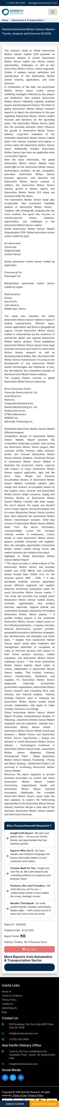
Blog (4, 1012)
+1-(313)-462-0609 (15, 3)
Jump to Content (15, 1103)
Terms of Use (20, 1095)
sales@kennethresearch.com (42, 3)
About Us (6, 991)
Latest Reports (9, 1008)
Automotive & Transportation (27, 20)
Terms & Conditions (12, 995)
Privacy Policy (9, 999)
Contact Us (7, 1003)
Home (5, 20)
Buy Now (29, 949)
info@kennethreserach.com (23, 1033)
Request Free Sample (44, 1103)
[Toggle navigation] (52, 12)
